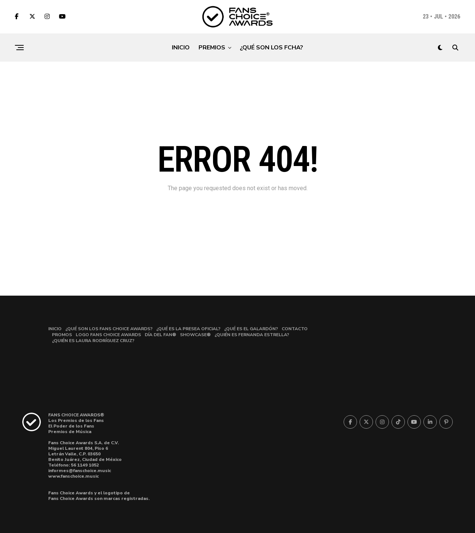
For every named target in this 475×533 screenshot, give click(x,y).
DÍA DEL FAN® (160, 335)
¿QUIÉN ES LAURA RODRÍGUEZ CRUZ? (93, 341)
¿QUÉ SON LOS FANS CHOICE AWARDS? (109, 329)
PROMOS (62, 335)
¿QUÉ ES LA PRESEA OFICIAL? (188, 329)
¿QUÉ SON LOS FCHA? (271, 47)
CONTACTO (295, 329)
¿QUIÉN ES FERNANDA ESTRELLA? (251, 335)
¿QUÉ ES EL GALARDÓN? (251, 329)
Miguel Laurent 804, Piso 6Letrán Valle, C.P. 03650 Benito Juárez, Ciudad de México (85, 453)
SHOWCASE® (195, 335)
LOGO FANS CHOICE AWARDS (108, 335)
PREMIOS (212, 47)
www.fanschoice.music (73, 476)
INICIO (181, 47)
